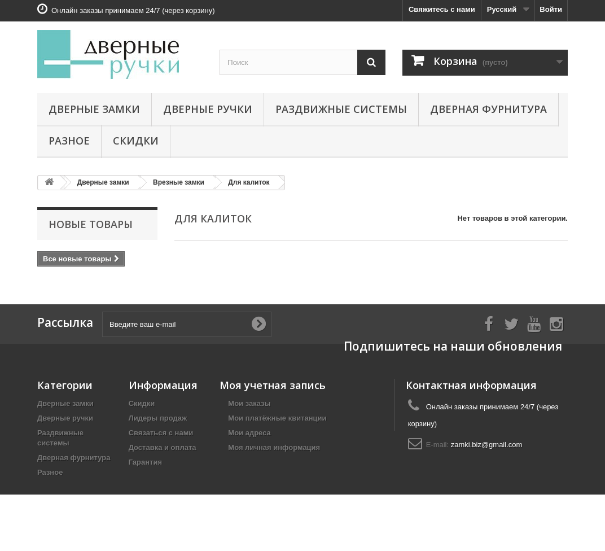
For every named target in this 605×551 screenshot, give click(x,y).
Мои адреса (249, 440)
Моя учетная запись (273, 392)
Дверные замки (94, 109)
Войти (551, 9)
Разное (69, 140)
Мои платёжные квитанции (277, 425)
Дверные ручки (207, 109)
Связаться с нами (161, 440)
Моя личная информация (274, 455)
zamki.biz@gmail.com (487, 452)
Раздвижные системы (341, 109)
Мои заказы (249, 410)
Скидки (136, 140)
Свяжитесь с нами (442, 9)
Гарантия (145, 469)
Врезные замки (178, 182)
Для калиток (248, 182)
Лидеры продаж (158, 425)
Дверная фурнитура (488, 109)
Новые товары (91, 224)
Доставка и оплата (162, 455)
